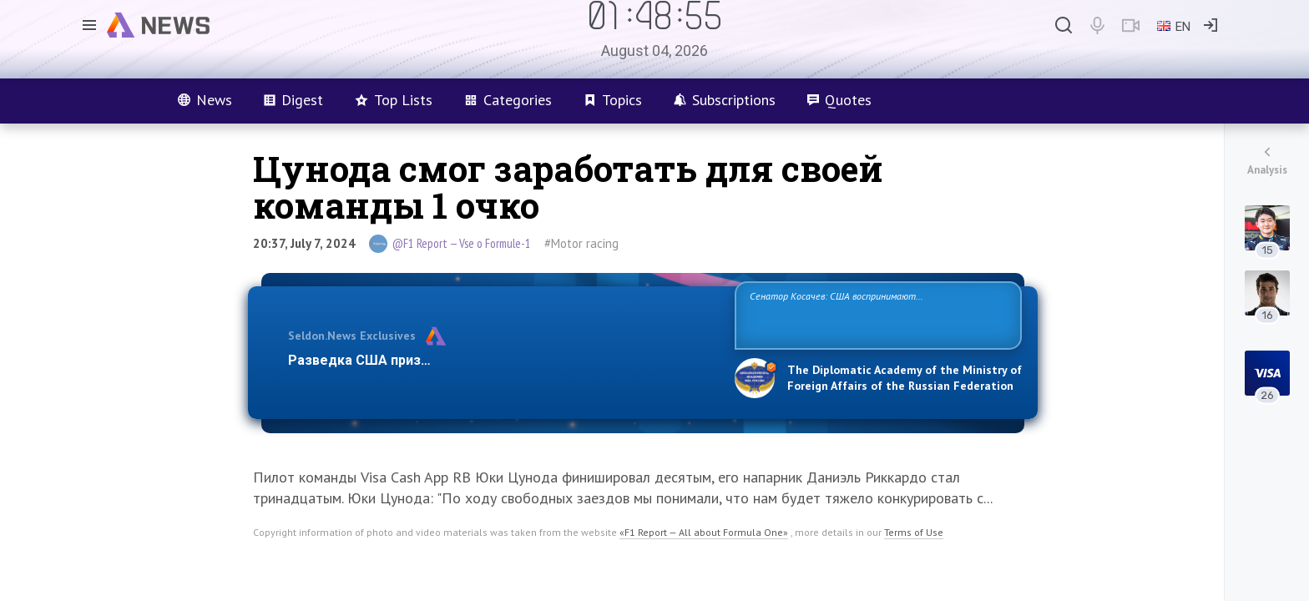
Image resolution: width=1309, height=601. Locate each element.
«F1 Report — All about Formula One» (703, 532)
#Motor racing (581, 243)
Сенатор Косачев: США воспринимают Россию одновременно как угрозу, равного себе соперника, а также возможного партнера (876, 314)
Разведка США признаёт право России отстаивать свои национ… (502, 360)
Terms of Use (913, 532)
